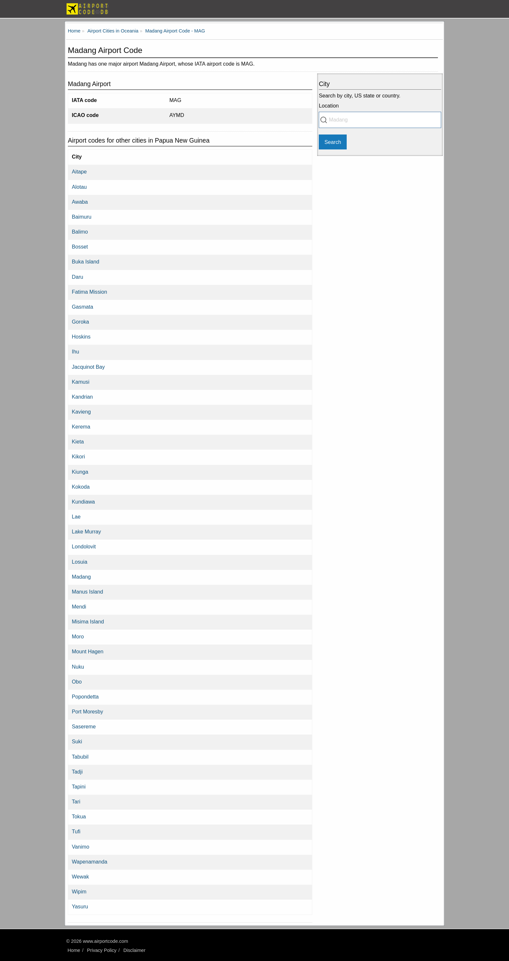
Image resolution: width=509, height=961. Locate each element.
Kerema (81, 426)
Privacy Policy (102, 950)
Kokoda (81, 487)
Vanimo (80, 847)
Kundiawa (83, 502)
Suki (77, 741)
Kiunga (80, 472)
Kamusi (80, 382)
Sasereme (84, 726)
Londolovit (84, 546)
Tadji (77, 772)
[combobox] (380, 120)
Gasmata (82, 307)
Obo (77, 682)
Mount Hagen (87, 651)
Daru (77, 277)
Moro (78, 636)
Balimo (80, 232)
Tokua (79, 816)
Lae (76, 516)
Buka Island (85, 261)
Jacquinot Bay (88, 367)
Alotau (79, 187)
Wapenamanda (89, 862)
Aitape (79, 171)
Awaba (80, 202)
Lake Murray (86, 531)
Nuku (78, 667)
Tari (76, 801)
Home (74, 950)
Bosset (80, 247)
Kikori (78, 456)
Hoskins (81, 337)
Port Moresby (87, 711)
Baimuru (81, 217)
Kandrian (82, 397)
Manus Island (87, 592)
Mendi (79, 606)
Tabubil (80, 757)
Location (329, 106)
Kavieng (81, 412)
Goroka (80, 322)
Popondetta (85, 696)
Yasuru (80, 906)
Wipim (79, 891)
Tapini (78, 786)
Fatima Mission (89, 292)
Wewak (80, 876)
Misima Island (88, 621)
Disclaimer (134, 950)
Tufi (76, 831)
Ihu (75, 351)
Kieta (78, 441)
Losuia (79, 562)
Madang (81, 577)
